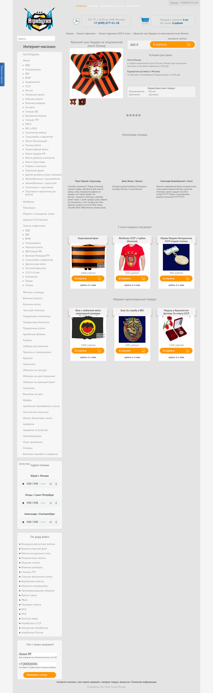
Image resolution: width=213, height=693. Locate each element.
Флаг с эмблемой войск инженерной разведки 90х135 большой (88, 313)
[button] (58, 38)
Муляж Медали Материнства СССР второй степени (176, 240)
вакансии (125, 682)
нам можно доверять (89, 682)
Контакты (133, 6)
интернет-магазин (66, 682)
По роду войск (39, 536)
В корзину (81, 278)
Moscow (174, 2)
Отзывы (93, 6)
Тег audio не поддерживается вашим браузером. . (39, 483)
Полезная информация (143, 682)
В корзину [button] (160, 44)
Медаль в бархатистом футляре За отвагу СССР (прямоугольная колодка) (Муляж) (176, 315)
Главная (81, 6)
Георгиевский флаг (88, 238)
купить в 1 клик (88, 285)
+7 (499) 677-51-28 (189, 2)
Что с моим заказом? (39, 644)
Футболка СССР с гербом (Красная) (132, 240)
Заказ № (38, 654)
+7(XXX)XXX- (38, 664)
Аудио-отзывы (39, 465)
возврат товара (110, 682)
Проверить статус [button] (37, 675)
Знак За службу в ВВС (132, 310)
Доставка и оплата (113, 6)
